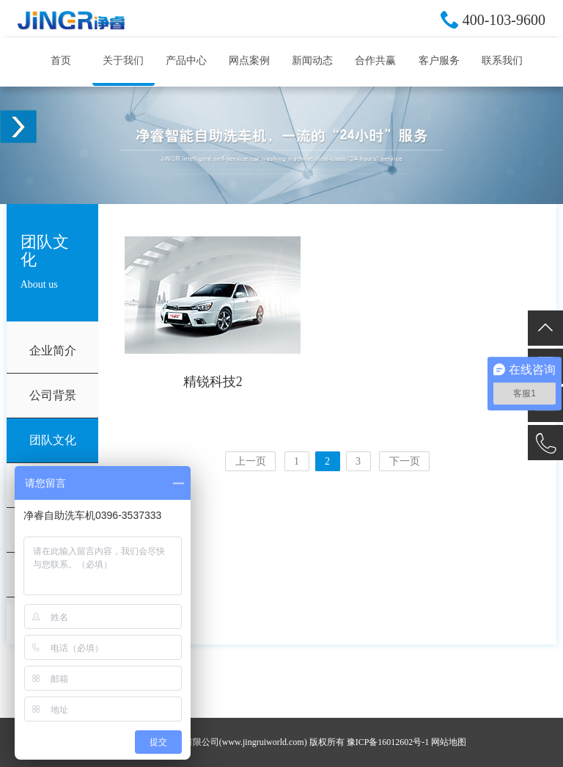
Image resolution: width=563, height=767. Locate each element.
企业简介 (52, 350)
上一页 (250, 461)
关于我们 (123, 60)
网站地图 (448, 742)
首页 (61, 60)
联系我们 (502, 60)
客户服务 (439, 60)
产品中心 (186, 60)
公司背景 (52, 395)
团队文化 (52, 440)
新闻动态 (312, 60)
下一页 (404, 461)
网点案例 (249, 60)
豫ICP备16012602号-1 (388, 742)
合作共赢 (375, 60)
